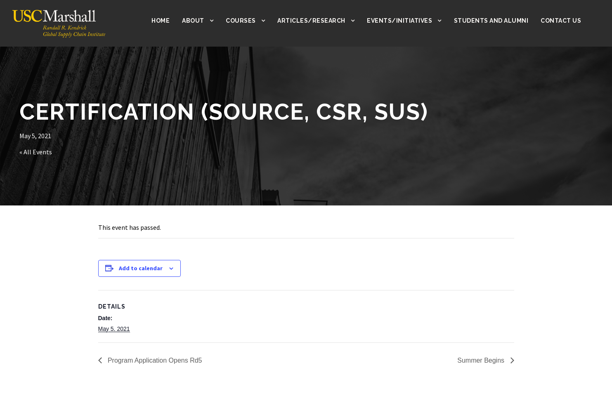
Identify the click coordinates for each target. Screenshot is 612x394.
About (201, 20)
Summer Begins (481, 360)
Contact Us (561, 20)
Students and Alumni (492, 20)
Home (169, 20)
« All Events (36, 152)
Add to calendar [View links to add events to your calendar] (141, 268)
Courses (249, 20)
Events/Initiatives (404, 20)
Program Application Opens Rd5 (154, 360)
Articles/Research (318, 20)
